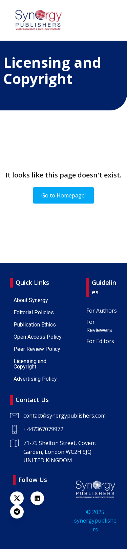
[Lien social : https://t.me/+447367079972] (20, 512)
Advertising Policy (35, 379)
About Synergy (31, 300)
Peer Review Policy (37, 349)
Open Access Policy (38, 337)
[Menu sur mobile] (112, 20)
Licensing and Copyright (31, 364)
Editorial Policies (34, 312)
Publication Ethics (35, 324)
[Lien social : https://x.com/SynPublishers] (20, 498)
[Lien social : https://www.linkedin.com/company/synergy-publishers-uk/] (40, 498)
